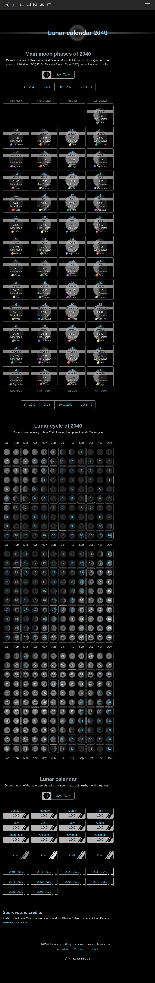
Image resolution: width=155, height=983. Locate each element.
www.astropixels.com (15, 922)
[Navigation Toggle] (77, 5)
